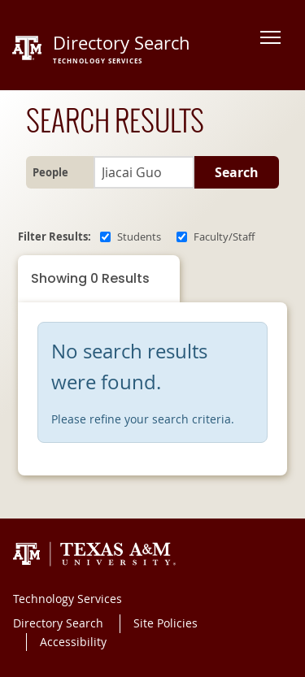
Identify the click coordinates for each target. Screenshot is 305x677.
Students (139, 237)
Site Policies (165, 623)
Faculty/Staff (224, 237)
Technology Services (67, 598)
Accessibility (73, 641)
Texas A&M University (94, 554)
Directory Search (58, 623)
